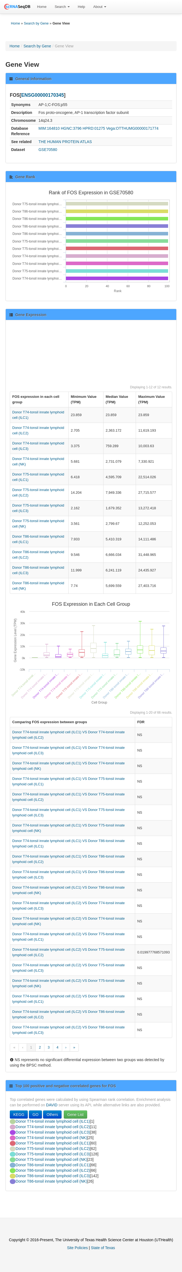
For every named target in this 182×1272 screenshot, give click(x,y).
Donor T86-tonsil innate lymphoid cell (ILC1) (53, 1165)
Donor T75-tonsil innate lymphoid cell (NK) (51, 1159)
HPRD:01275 (94, 128)
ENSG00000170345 (42, 95)
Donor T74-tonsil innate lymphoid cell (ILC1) (53, 1121)
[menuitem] (42, 6)
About (99, 7)
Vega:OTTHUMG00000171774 (132, 128)
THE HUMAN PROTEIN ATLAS (65, 142)
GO (35, 1114)
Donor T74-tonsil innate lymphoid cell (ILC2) (53, 1127)
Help (81, 7)
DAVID (51, 1105)
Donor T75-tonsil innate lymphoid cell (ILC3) (53, 1154)
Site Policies (77, 1248)
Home (42, 7)
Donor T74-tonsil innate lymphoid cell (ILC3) (53, 1132)
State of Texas (103, 1248)
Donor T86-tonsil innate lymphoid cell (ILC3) (53, 1176)
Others (52, 1114)
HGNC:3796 (71, 128)
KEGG (18, 1114)
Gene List (75, 1114)
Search (62, 7)
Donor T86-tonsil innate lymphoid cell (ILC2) (53, 1170)
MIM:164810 (49, 128)
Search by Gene (36, 23)
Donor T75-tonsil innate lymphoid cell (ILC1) (53, 1143)
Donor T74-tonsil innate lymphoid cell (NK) (51, 1137)
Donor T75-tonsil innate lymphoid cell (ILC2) (53, 1148)
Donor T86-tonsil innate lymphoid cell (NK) (51, 1181)
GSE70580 (47, 149)
